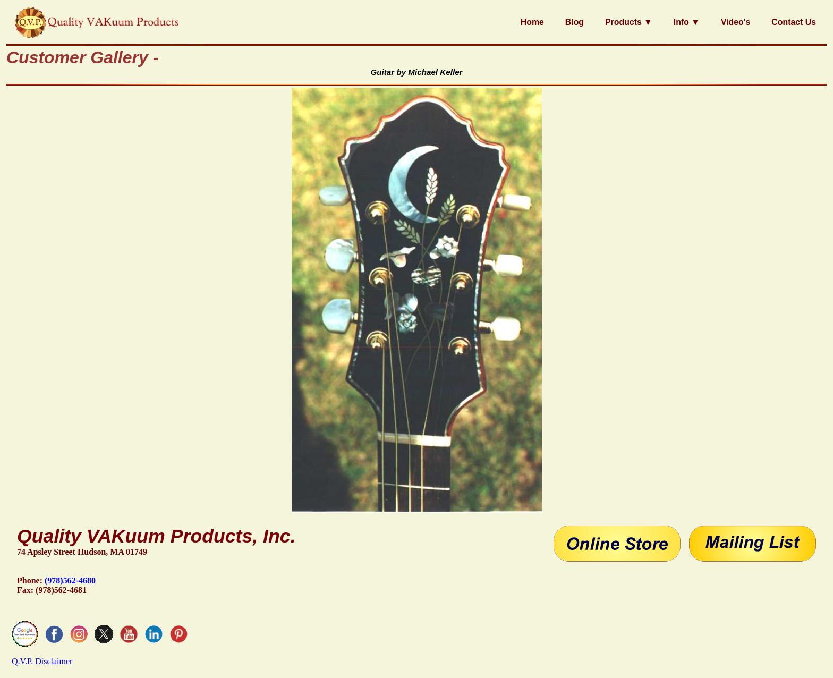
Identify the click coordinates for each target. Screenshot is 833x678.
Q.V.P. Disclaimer (42, 661)
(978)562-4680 (70, 580)
